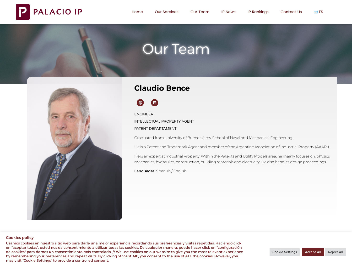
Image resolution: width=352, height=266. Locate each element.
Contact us (291, 12)
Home (137, 12)
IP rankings (258, 12)
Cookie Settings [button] (284, 252)
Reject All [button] (335, 252)
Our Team (199, 12)
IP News (228, 12)
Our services (167, 12)
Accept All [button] (313, 252)
